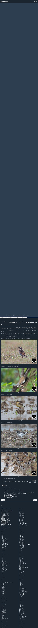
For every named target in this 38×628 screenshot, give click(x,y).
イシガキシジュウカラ (4, 569)
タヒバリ (20, 551)
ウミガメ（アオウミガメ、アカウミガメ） (8, 582)
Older (35, 500)
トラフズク (21, 585)
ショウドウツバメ (22, 514)
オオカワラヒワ (3, 592)
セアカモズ (21, 534)
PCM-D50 (2, 528)
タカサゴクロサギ (22, 546)
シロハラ (19, 392)
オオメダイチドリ (4, 612)
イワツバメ (2, 574)
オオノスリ (2, 603)
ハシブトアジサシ (22, 611)
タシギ (20, 550)
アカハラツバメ (3, 551)
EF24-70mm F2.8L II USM (5, 515)
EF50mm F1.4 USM (4, 516)
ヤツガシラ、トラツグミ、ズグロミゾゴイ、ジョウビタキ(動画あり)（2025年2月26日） (18, 493)
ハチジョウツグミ (22, 619)
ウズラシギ (2, 580)
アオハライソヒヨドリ (4, 539)
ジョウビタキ (21, 526)
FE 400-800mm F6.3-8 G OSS (6, 526)
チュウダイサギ (21, 562)
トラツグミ (21, 584)
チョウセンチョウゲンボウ (23, 567)
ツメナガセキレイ (19, 420)
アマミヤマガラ (3, 561)
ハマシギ (20, 620)
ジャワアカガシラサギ (23, 525)
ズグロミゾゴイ (21, 533)
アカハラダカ (3, 550)
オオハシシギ (3, 605)
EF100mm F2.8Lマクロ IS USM (6, 512)
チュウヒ (20, 564)
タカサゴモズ (21, 547)
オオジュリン (3, 596)
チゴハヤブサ (21, 558)
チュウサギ (21, 559)
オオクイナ (2, 593)
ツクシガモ (21, 568)
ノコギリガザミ (21, 596)
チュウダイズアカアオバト (23, 563)
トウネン (20, 581)
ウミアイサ (2, 581)
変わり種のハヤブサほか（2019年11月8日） (11, 496)
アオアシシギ (3, 533)
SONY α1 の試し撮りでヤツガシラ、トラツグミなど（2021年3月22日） (15, 491)
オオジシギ (2, 595)
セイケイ (20, 535)
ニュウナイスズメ (22, 593)
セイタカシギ (21, 536)
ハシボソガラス (21, 613)
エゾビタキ (2, 584)
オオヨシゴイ (3, 614)
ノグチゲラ (21, 595)
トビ (20, 582)
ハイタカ (20, 606)
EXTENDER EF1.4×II (4, 521)
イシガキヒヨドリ (4, 570)
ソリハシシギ (21, 543)
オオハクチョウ (3, 604)
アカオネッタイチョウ (4, 544)
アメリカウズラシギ (4, 562)
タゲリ (20, 549)
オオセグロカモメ (4, 598)
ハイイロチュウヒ (22, 605)
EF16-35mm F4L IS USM (5, 513)
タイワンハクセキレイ (23, 545)
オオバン (2, 607)
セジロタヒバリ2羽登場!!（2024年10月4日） (11, 494)
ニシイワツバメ (21, 589)
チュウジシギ (21, 561)
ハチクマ (20, 618)
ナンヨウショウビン (22, 588)
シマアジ (20, 510)
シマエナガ (21, 511)
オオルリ (2, 615)
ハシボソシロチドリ (22, 614)
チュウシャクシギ (22, 560)
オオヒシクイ (3, 608)
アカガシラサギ (3, 546)
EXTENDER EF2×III (19, 481)
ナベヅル (20, 587)
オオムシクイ (3, 611)
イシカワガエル (3, 568)
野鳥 (35, 480)
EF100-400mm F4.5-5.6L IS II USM (6, 510)
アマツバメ (2, 560)
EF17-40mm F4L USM (4, 514)
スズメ (19, 476)
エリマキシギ (3, 587)
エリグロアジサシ (4, 586)
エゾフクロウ (3, 585)
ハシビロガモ (21, 610)
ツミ (20, 573)
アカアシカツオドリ (4, 540)
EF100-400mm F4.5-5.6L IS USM (6, 511)
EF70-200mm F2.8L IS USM (5, 520)
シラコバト (21, 516)
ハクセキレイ (19, 448)
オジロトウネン (3, 627)
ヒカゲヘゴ (21, 627)
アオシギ (2, 536)
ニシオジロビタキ (22, 590)
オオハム (2, 606)
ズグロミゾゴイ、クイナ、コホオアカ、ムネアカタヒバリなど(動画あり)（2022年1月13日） (19, 492)
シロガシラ (21, 519)
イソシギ (2, 571)
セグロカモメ (21, 538)
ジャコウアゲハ (21, 524)
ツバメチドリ (21, 571)
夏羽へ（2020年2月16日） (8, 497)
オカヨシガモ (3, 617)
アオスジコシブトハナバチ (5, 538)
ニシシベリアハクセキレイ (23, 591)
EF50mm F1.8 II (3, 517)
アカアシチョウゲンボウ (5, 542)
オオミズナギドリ (4, 610)
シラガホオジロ (21, 515)
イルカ (2, 573)
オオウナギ (2, 591)
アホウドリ (2, 558)
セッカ (20, 541)
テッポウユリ (21, 580)
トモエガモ (21, 583)
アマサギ (2, 559)
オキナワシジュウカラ (4, 621)
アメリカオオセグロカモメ (5, 563)
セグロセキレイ (21, 539)
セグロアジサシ (21, 537)
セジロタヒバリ (21, 540)
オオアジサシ (3, 590)
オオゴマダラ (3, 594)
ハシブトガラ (21, 612)
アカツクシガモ (3, 548)
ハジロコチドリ (21, 617)
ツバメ (20, 570)
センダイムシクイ (22, 542)
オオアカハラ (3, 589)
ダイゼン (20, 557)
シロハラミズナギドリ (23, 523)
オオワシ (2, 616)
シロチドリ (21, 520)
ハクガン (20, 607)
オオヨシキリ (3, 613)
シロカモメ (21, 518)
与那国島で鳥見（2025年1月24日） (9, 495)
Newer (3, 500)
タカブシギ (21, 548)
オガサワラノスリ (4, 620)
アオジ (2, 537)
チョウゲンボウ (21, 565)
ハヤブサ (20, 621)
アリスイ (2, 566)
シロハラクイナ (21, 522)
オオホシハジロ (3, 609)
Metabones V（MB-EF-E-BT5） (6, 527)
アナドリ (2, 557)
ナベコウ (20, 586)
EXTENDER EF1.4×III (4, 522)
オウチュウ (2, 588)
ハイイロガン (21, 604)
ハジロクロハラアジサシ (23, 616)
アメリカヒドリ (3, 564)
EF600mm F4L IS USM (4, 519)
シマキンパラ (21, 512)
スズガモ (20, 527)
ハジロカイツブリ (22, 615)
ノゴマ (20, 597)
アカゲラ (2, 547)
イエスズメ (2, 567)
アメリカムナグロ (4, 565)
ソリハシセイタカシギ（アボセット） (25, 544)
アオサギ (2, 535)
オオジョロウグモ (4, 597)
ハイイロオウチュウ (22, 603)
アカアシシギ (3, 541)
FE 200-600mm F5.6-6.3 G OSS (6, 524)
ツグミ (19, 364)
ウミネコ (2, 583)
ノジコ (20, 598)
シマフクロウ (21, 513)
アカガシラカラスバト (4, 545)
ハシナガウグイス (22, 609)
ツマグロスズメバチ (22, 572)
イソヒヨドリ (3, 572)
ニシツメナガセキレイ (23, 592)
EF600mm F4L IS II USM (12, 481)
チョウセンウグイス (22, 566)
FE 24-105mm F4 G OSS (5, 525)
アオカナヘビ (3, 534)
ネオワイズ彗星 (21, 594)
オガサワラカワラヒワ (4, 618)
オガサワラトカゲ (4, 619)
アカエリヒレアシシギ (4, 543)
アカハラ (2, 549)
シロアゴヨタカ (21, 517)
